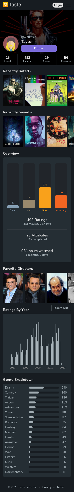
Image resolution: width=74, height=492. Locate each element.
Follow (39, 48)
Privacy (46, 487)
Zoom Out (61, 308)
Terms (60, 487)
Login (58, 5)
